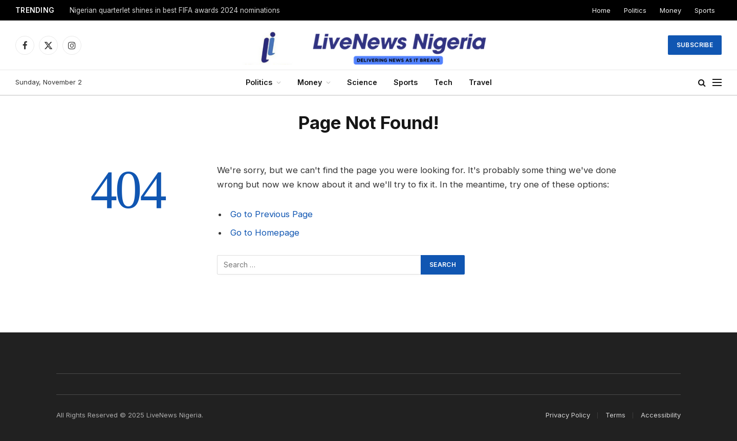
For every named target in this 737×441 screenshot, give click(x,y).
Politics (635, 10)
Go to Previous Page (271, 214)
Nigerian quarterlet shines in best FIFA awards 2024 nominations (175, 10)
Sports (705, 10)
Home (601, 10)
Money (670, 10)
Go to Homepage (264, 232)
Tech (443, 82)
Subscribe (695, 45)
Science (362, 82)
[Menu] (717, 82)
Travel (480, 82)
